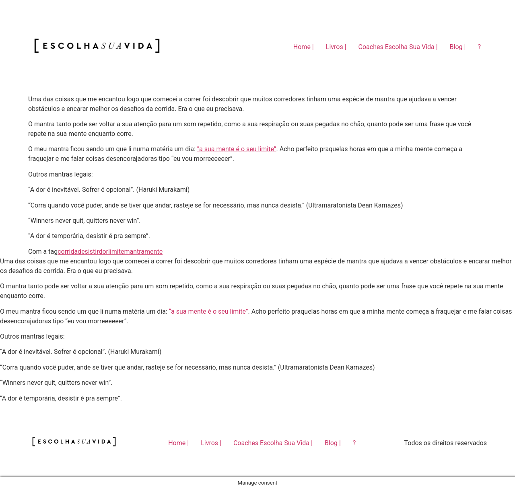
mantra (134, 251)
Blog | (458, 47)
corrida (68, 251)
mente (153, 251)
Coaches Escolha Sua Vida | (398, 47)
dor (103, 251)
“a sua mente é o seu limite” (236, 149)
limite (116, 251)
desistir (88, 251)
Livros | (336, 47)
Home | (303, 47)
